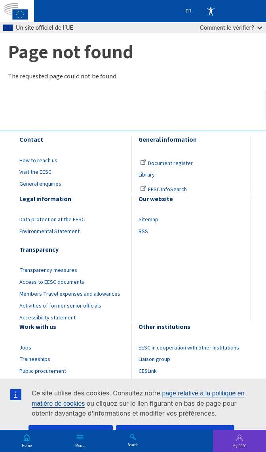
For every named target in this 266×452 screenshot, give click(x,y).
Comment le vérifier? (231, 27)
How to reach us (38, 161)
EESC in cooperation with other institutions (189, 348)
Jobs (25, 348)
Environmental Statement (49, 231)
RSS (143, 231)
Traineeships (34, 359)
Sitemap (148, 220)
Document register (166, 163)
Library (147, 175)
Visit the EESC (35, 172)
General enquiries (40, 184)
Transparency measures (48, 270)
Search (133, 444)
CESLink (148, 371)
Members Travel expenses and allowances (69, 294)
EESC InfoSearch (163, 190)
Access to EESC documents (51, 282)
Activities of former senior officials (60, 306)
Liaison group (154, 359)
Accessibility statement (47, 318)
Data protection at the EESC (52, 220)
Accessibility (211, 11)
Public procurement (42, 371)
